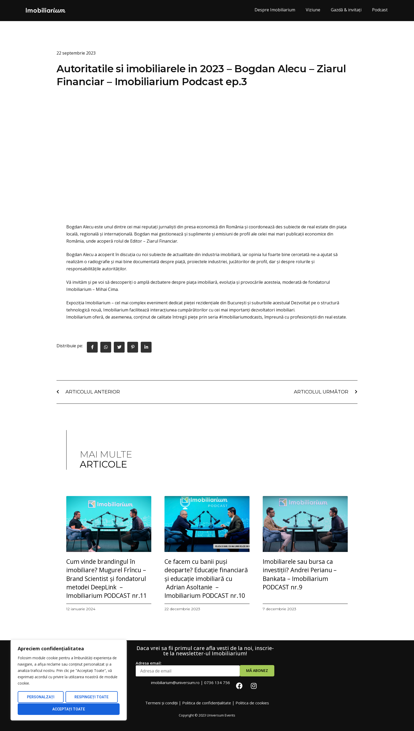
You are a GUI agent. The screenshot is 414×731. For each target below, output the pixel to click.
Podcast (380, 10)
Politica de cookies (252, 702)
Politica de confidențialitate (206, 702)
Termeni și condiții (161, 702)
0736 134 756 (217, 682)
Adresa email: (188, 668)
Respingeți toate (91, 697)
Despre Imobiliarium (275, 10)
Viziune (313, 10)
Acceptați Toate (68, 709)
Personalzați (40, 697)
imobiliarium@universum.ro (175, 682)
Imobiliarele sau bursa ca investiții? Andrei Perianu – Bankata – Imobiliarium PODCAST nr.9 (300, 574)
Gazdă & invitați (346, 10)
